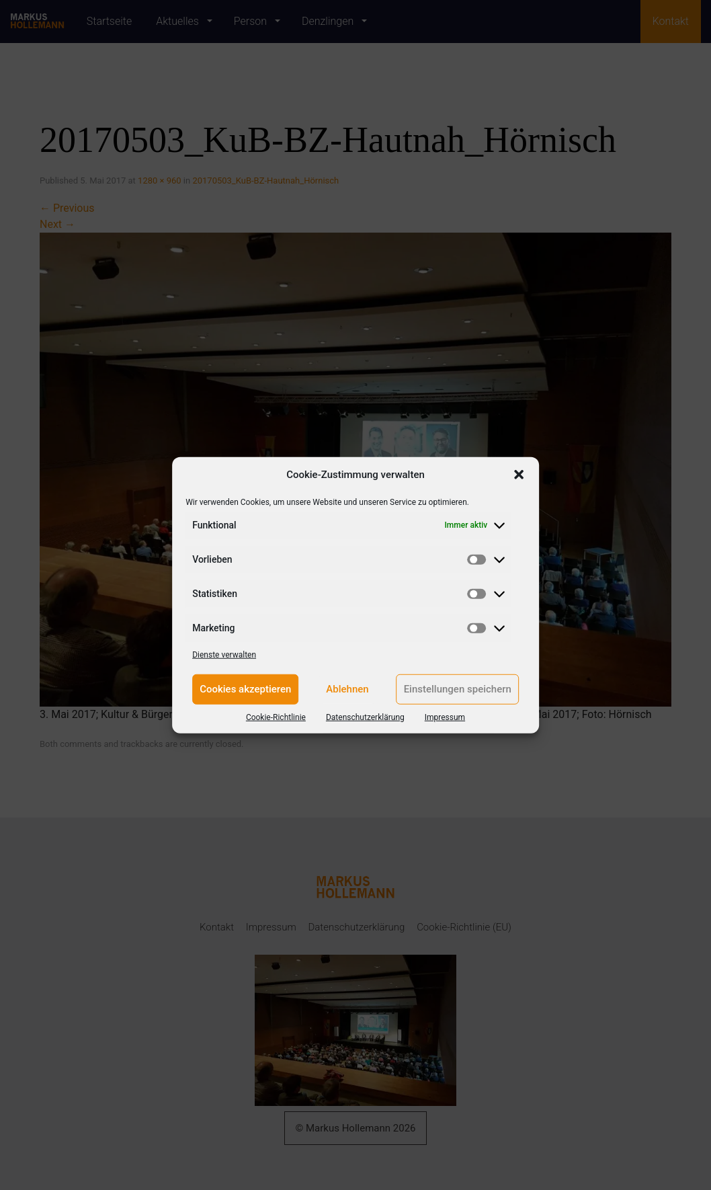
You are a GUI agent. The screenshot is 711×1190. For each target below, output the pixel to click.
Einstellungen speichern (457, 689)
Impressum (445, 716)
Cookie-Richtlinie (276, 716)
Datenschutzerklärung (365, 716)
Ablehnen (347, 689)
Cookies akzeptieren (245, 689)
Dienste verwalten (224, 654)
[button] (519, 474)
